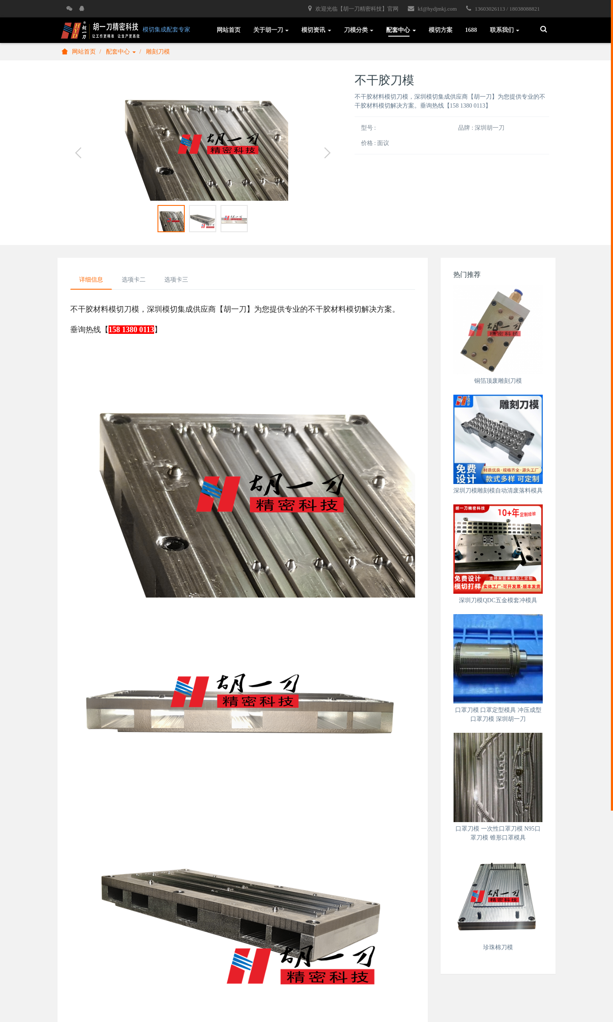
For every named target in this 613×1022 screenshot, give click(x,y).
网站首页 (229, 30)
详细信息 (91, 279)
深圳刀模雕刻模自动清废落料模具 (498, 490)
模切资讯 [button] (316, 30)
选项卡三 (176, 279)
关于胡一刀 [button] (271, 30)
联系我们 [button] (505, 30)
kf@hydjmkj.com (432, 8)
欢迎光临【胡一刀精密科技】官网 (353, 8)
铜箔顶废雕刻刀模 (498, 381)
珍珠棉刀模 (498, 947)
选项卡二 (134, 279)
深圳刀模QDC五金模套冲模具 (498, 600)
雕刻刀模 (158, 51)
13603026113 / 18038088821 (503, 8)
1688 (471, 30)
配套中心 (121, 51)
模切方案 (441, 30)
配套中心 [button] (401, 30)
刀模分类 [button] (359, 30)
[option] (203, 137)
